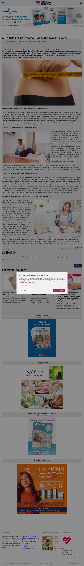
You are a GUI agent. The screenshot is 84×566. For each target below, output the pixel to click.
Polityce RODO (30, 282)
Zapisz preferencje (25, 290)
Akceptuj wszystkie (59, 290)
